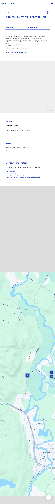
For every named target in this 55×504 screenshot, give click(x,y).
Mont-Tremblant (33, 27)
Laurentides (9, 27)
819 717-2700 (10, 171)
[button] (27, 375)
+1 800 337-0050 (11, 173)
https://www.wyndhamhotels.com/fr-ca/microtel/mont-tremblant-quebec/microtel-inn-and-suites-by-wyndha (24, 176)
